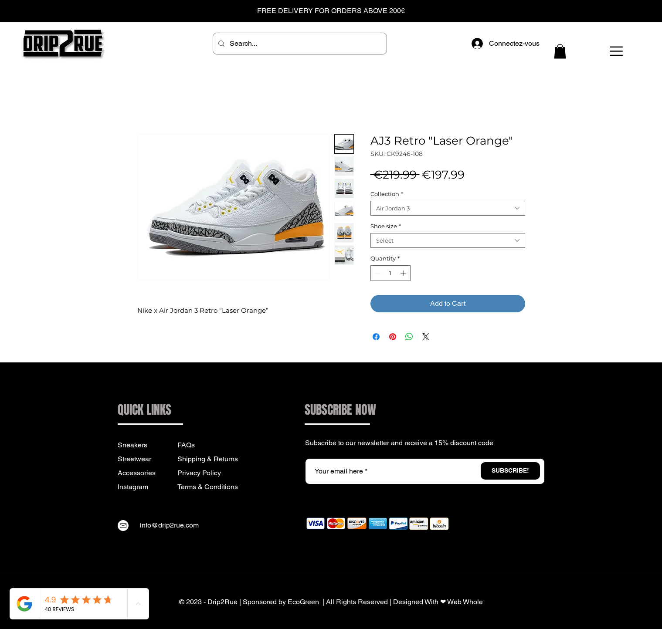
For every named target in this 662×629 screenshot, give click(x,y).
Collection (386, 193)
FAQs (186, 445)
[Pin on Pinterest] (392, 336)
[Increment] (404, 273)
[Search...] (299, 43)
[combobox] (447, 208)
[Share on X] (426, 336)
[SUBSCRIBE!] (510, 471)
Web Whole (465, 602)
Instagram (133, 487)
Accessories (137, 473)
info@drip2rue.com (169, 525)
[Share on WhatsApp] (409, 336)
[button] (560, 51)
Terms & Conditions (207, 487)
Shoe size (385, 226)
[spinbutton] (390, 273)
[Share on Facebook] (376, 336)
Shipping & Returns (207, 459)
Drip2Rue (222, 602)
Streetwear (134, 459)
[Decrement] (377, 273)
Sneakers (132, 445)
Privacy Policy (199, 473)
